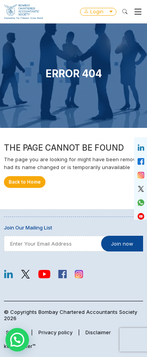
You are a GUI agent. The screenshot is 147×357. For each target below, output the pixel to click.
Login (98, 11)
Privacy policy (55, 332)
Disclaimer (98, 332)
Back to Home (25, 182)
